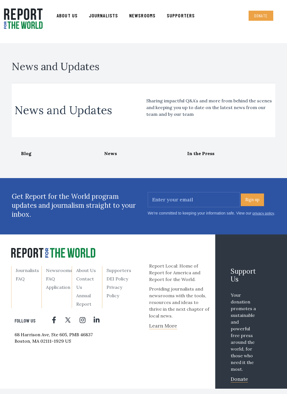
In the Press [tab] (200, 157)
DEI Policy (117, 284)
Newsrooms (143, 17)
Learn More (163, 331)
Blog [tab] (26, 157)
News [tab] (110, 157)
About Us (86, 275)
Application (58, 292)
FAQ (20, 284)
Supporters (182, 17)
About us (68, 17)
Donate (259, 17)
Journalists (104, 17)
